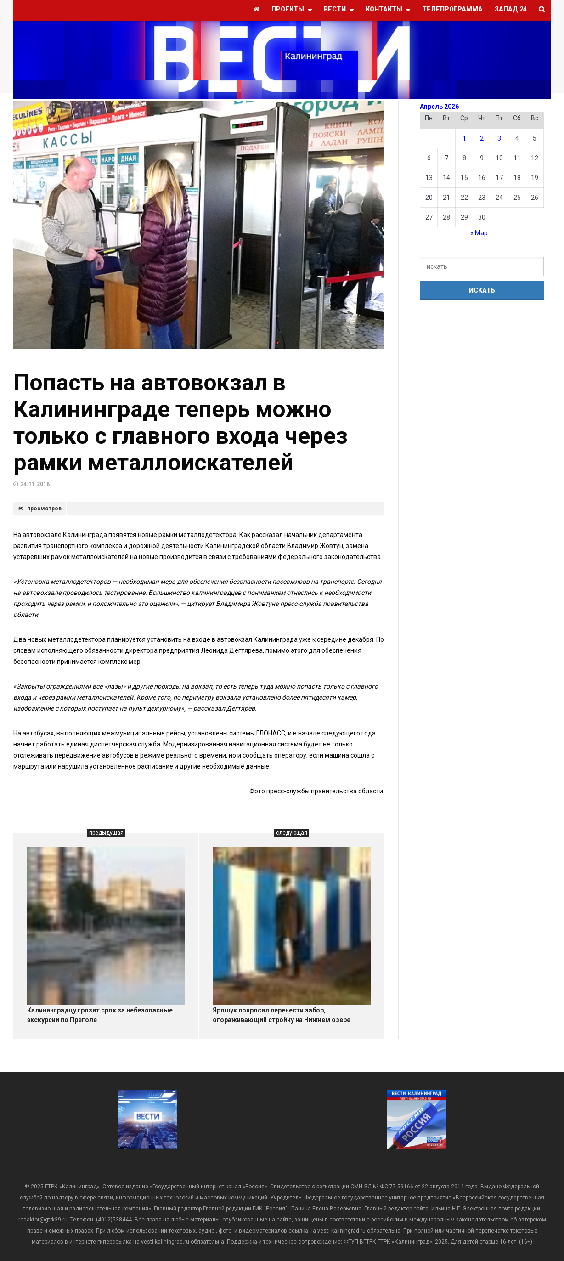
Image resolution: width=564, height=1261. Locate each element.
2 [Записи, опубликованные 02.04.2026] (482, 138)
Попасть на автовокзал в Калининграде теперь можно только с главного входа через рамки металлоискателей (180, 422)
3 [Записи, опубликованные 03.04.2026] (499, 138)
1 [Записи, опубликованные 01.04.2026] (464, 138)
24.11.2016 (35, 484)
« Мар (479, 233)
